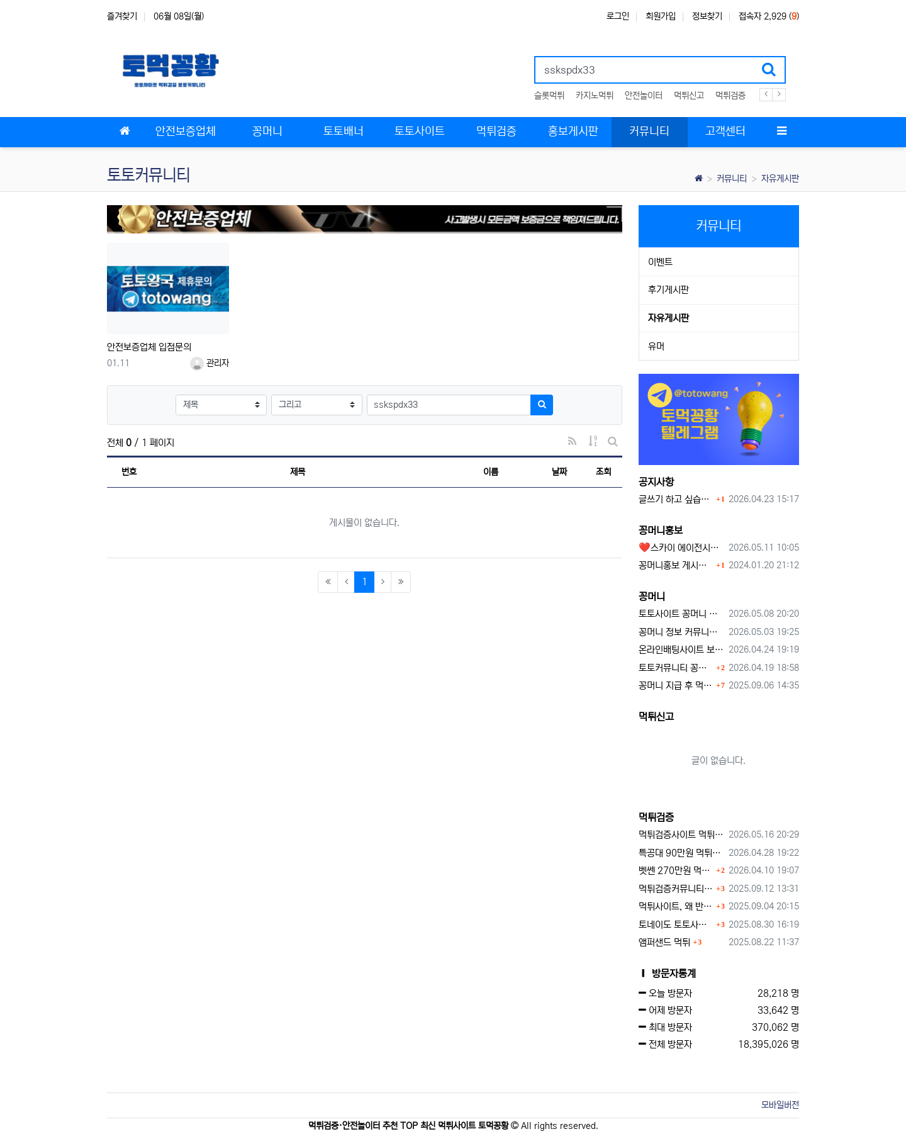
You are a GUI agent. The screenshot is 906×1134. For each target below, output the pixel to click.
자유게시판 (780, 179)
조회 (603, 472)
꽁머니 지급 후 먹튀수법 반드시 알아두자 (676, 685)
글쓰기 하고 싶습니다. (676, 499)
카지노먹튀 (594, 96)
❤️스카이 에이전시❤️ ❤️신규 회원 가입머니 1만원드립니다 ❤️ (682, 547)
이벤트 (660, 262)
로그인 (618, 16)
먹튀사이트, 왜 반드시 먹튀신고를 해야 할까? (676, 906)
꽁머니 (652, 596)
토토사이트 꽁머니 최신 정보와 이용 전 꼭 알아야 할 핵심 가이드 (682, 614)
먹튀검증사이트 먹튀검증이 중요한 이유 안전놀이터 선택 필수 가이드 (682, 834)
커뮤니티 (732, 179)
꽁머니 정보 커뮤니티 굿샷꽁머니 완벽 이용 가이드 (682, 632)
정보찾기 (707, 16)
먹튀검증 (730, 96)
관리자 (209, 363)
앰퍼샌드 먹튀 (664, 942)
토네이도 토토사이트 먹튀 (676, 924)
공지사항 (656, 482)
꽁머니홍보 (661, 530)
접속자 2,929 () (769, 16)
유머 (656, 346)
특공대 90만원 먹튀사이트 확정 (682, 853)
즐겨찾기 (122, 16)
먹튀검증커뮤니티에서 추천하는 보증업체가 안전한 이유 (676, 889)
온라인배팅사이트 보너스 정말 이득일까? (682, 649)
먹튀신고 (689, 96)
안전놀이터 (644, 96)
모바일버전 (780, 1105)
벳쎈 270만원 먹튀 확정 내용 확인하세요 (676, 870)
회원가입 (661, 16)
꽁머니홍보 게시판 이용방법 (676, 565)
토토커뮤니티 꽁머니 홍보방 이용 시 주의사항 (676, 668)
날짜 (559, 472)
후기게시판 (668, 289)
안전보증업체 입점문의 (149, 347)
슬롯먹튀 (549, 96)
